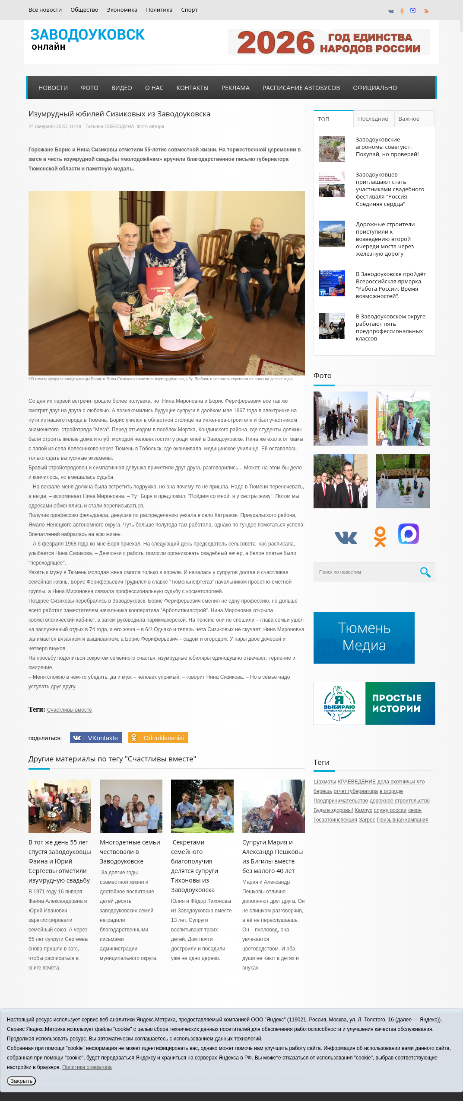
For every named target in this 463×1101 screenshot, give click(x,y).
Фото (89, 87)
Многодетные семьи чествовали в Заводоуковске (130, 851)
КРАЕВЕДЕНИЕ (357, 782)
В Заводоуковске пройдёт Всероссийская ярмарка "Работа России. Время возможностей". (391, 285)
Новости (53, 87)
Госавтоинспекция (335, 820)
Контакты (192, 87)
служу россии (390, 810)
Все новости (45, 9)
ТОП (324, 119)
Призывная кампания (402, 820)
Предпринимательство (341, 801)
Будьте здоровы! (333, 810)
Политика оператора (87, 1067)
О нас (154, 87)
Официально (375, 87)
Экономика (122, 9)
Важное (409, 118)
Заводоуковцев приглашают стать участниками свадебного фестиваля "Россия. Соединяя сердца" (390, 189)
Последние (373, 118)
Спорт (189, 9)
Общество (84, 9)
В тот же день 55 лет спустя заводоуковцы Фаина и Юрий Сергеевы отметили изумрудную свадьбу (60, 861)
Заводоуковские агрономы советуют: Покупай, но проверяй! (387, 146)
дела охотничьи (396, 782)
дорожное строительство (400, 801)
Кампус (363, 810)
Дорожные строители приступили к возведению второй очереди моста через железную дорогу (385, 238)
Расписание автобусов (301, 87)
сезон (415, 810)
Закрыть (21, 1081)
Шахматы (325, 782)
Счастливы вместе (69, 710)
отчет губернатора (356, 791)
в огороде (391, 791)
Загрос (367, 820)
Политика (159, 9)
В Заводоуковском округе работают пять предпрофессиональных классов (390, 327)
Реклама (236, 87)
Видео (121, 87)
